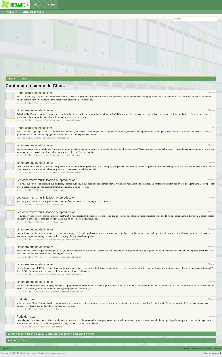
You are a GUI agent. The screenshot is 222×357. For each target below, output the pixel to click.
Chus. (30, 103)
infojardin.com (29, 353)
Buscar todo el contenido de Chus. (25, 333)
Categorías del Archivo (33, 12)
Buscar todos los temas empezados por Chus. (70, 333)
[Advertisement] (110, 49)
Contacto (185, 349)
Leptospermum (57, 190)
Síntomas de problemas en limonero (65, 120)
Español (6, 349)
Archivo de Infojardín (202, 349)
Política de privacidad (211, 353)
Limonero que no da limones (35, 110)
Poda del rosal (26, 299)
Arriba (217, 349)
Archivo (12, 12)
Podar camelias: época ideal (35, 92)
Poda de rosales (57, 309)
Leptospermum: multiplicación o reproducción (46, 180)
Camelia (53, 103)
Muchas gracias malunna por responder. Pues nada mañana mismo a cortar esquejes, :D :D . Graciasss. (65, 201)
